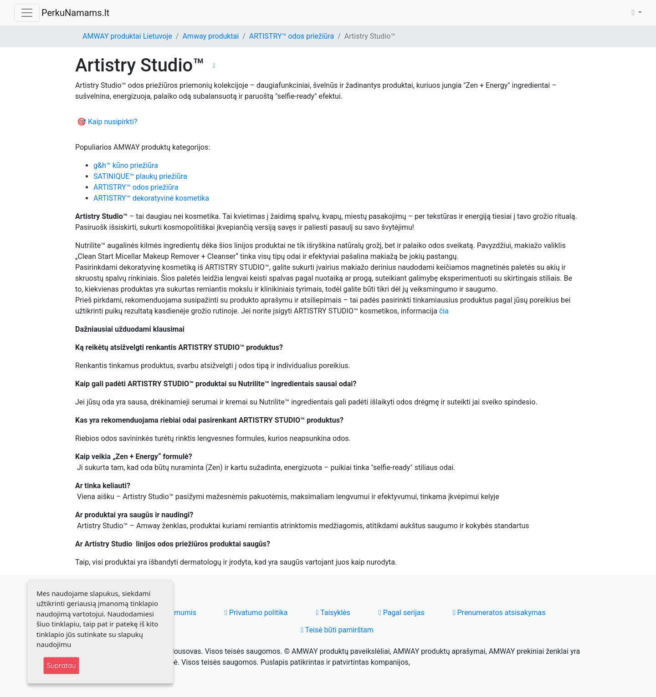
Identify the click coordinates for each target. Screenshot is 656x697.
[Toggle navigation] (27, 13)
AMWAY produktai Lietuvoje (127, 36)
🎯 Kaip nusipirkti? (107, 121)
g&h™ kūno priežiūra (125, 165)
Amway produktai (210, 36)
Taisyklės (333, 612)
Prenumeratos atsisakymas (499, 612)
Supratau (61, 665)
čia (444, 311)
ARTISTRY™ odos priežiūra (291, 36)
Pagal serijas (402, 612)
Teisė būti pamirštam (337, 630)
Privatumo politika (256, 612)
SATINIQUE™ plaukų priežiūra (140, 176)
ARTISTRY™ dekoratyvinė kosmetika (151, 198)
